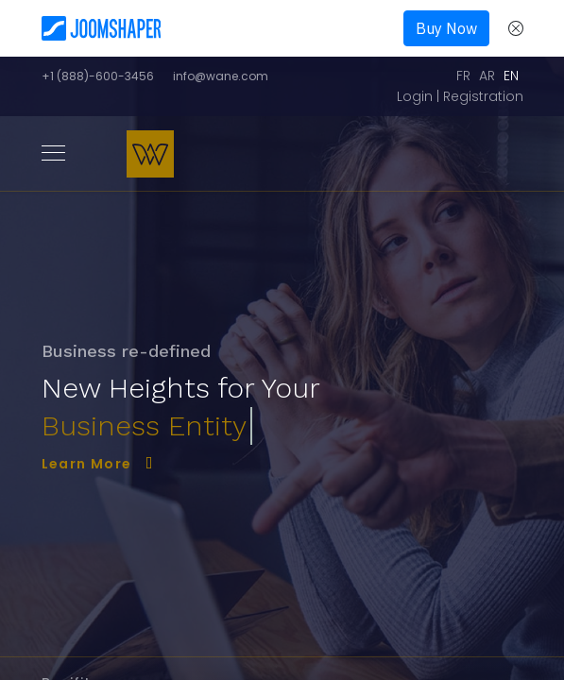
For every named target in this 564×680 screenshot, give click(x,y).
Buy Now (446, 28)
